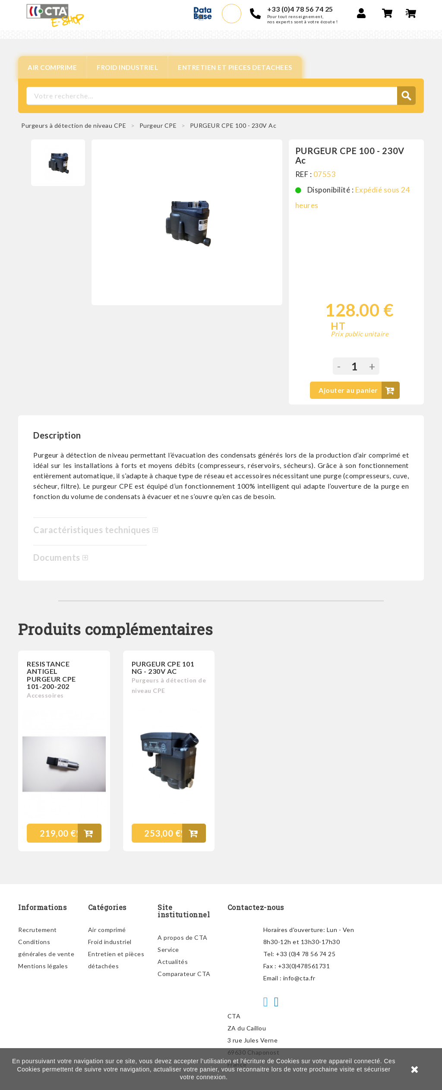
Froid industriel (110, 941)
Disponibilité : (330, 189)
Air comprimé (107, 929)
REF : (303, 174)
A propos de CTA (183, 937)
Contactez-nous (255, 907)
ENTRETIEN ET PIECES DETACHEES (235, 67)
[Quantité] (355, 366)
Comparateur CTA (184, 973)
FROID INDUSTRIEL (127, 67)
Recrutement (37, 929)
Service (168, 949)
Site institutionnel (184, 911)
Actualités (173, 961)
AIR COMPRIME (52, 67)
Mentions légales (43, 966)
